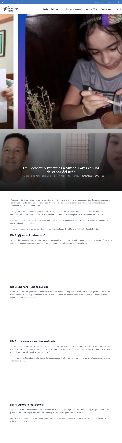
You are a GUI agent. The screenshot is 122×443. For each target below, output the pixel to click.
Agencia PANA (92, 9)
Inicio (45, 9)
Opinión (54, 9)
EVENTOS (99, 176)
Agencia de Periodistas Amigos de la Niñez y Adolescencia (51, 176)
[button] (119, 2)
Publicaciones (106, 9)
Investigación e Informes (71, 9)
